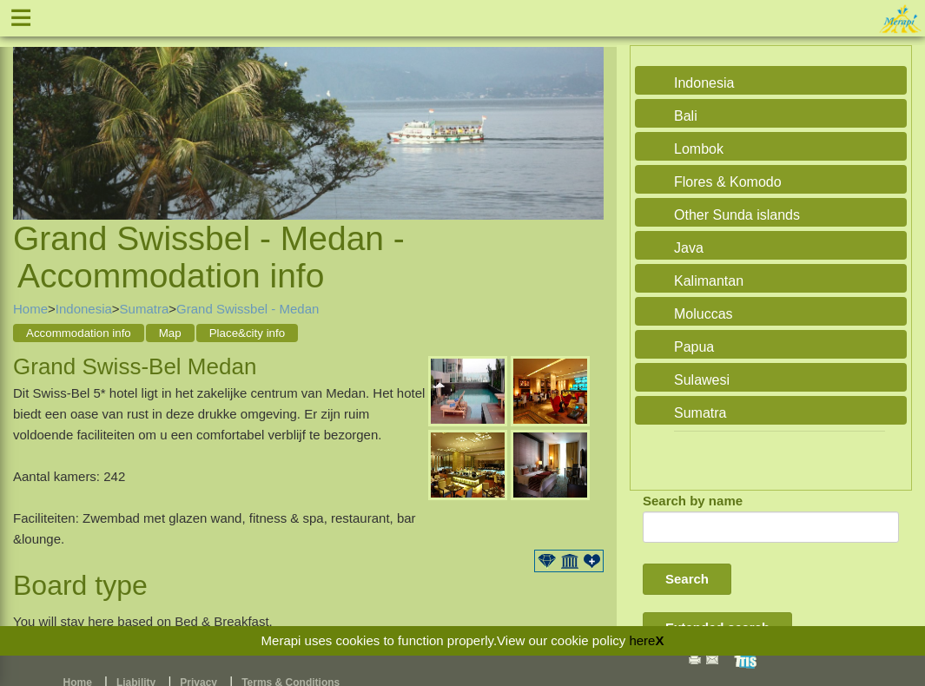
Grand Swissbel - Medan (247, 308)
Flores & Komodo (728, 182)
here (642, 640)
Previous (30, 112)
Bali (685, 116)
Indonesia (84, 308)
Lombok (698, 149)
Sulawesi (702, 380)
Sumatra (144, 308)
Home (30, 308)
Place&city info (247, 333)
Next (586, 112)
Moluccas (703, 314)
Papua (694, 347)
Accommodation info (78, 333)
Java (689, 248)
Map (170, 333)
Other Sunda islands (737, 215)
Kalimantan (708, 281)
